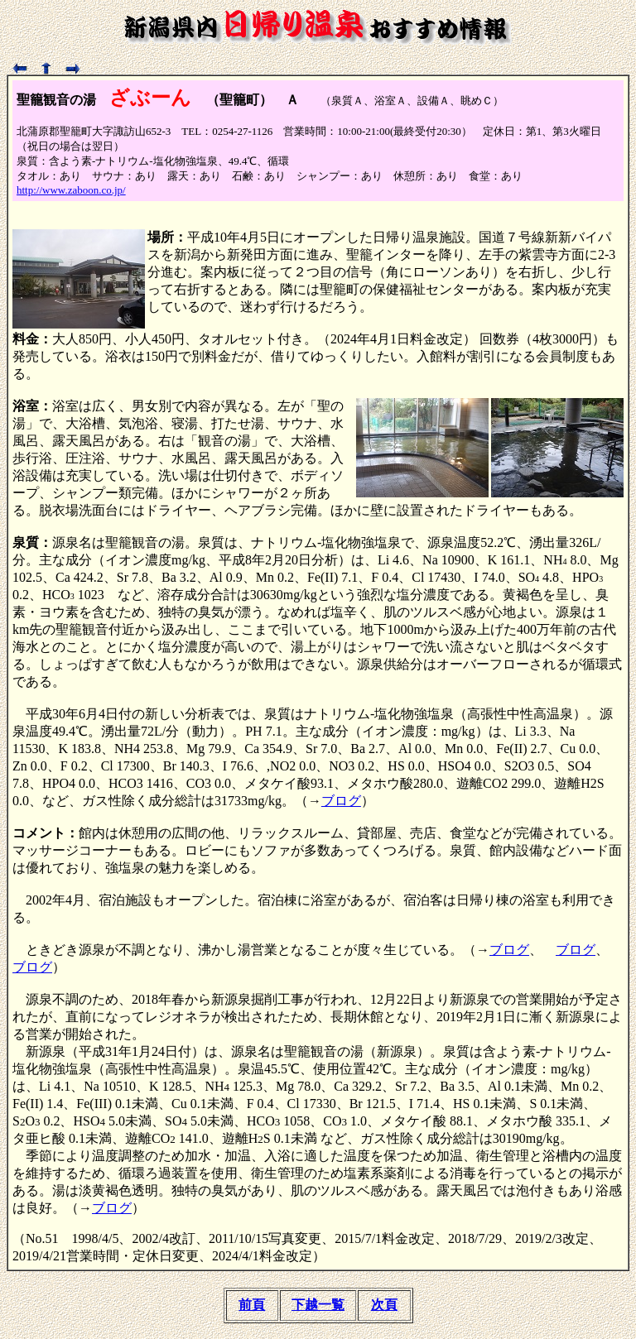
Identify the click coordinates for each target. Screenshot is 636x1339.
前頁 (251, 1305)
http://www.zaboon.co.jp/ (71, 190)
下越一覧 (318, 1305)
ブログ (341, 801)
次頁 (384, 1305)
